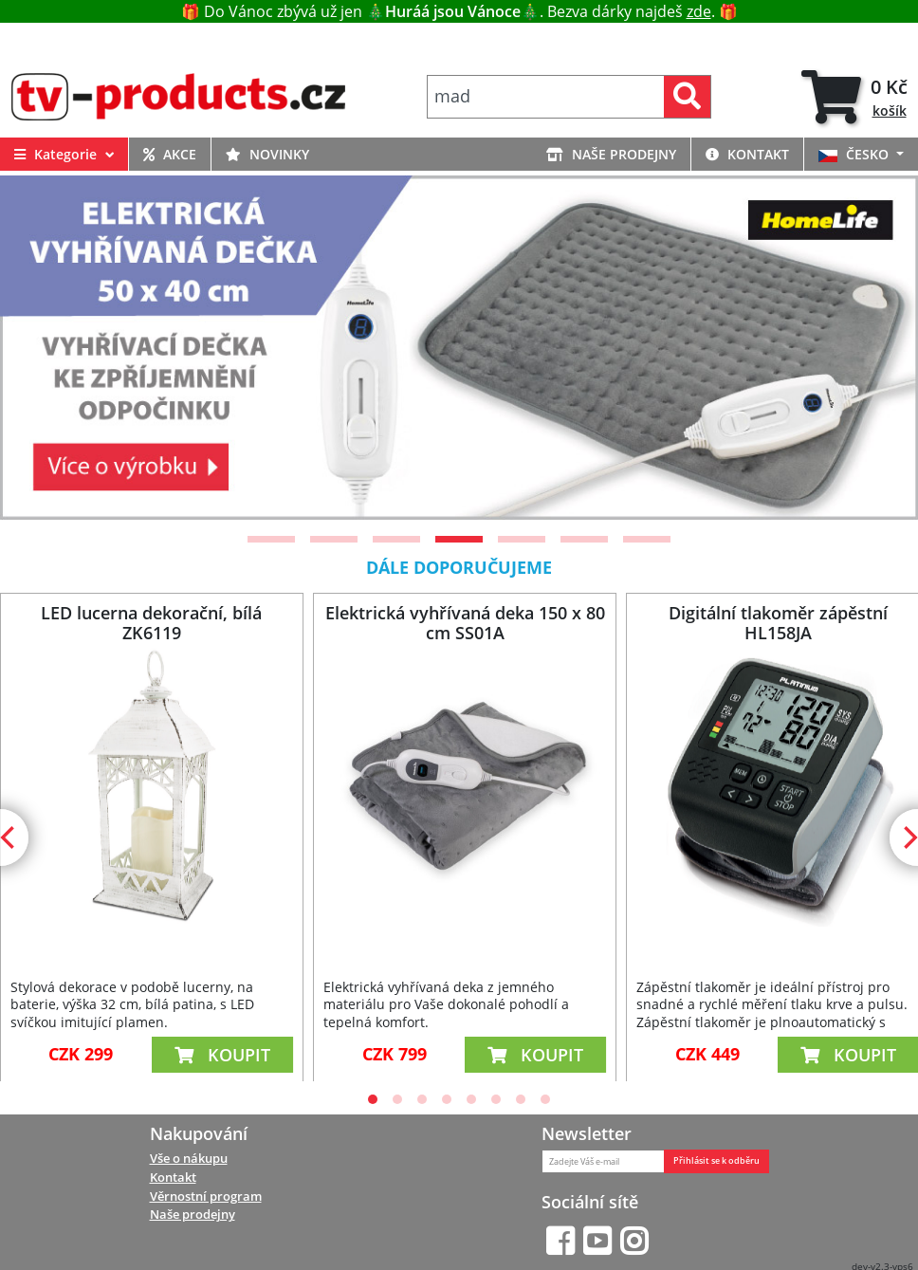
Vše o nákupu (189, 1158)
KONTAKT (747, 154)
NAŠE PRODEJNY (611, 154)
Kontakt (173, 1177)
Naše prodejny (192, 1214)
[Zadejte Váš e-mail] (603, 1161)
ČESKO (855, 154)
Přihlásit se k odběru (716, 1161)
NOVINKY (267, 154)
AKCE (169, 154)
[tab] (854, 96)
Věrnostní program (206, 1196)
